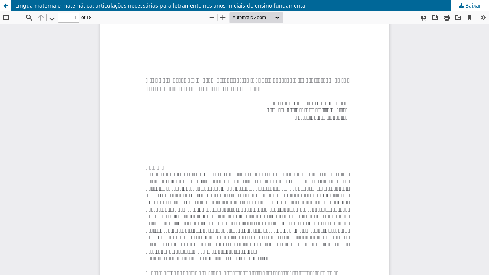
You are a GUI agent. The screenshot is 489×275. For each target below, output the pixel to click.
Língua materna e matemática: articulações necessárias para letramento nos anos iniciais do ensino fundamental (161, 5)
